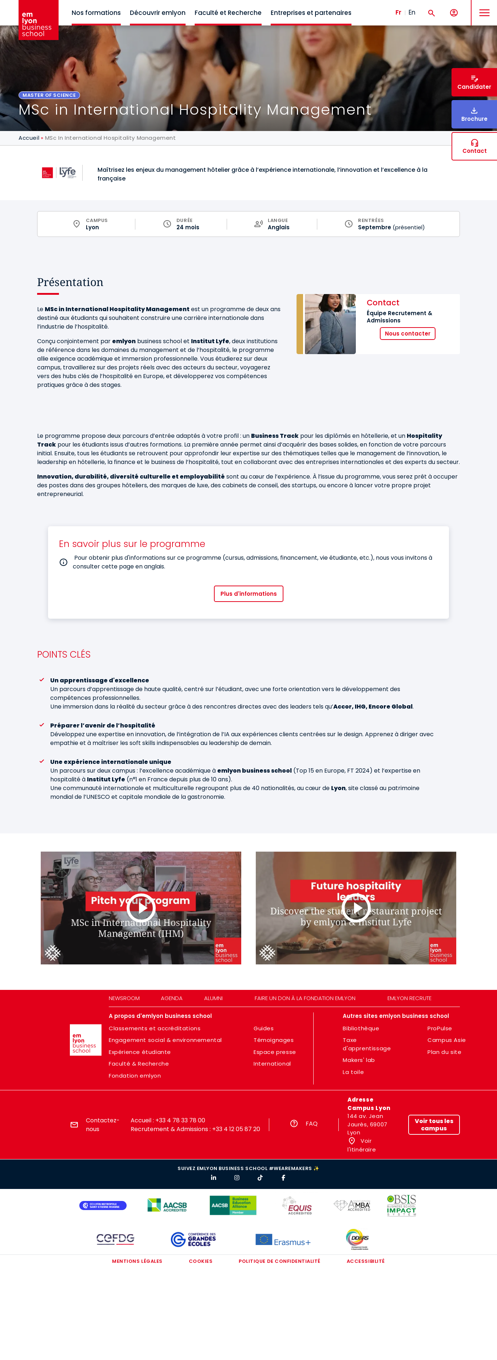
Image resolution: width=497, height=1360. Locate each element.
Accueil (29, 138)
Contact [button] (474, 151)
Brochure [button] (474, 119)
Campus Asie (447, 1040)
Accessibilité (366, 1261)
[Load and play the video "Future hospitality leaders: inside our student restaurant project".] (356, 908)
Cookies (201, 1261)
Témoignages (274, 1040)
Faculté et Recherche (228, 12)
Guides (264, 1028)
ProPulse (440, 1028)
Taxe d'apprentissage (367, 1044)
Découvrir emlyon (158, 12)
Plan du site (444, 1052)
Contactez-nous (103, 1124)
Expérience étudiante (140, 1052)
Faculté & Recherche (139, 1063)
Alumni (213, 998)
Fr (398, 12)
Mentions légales (137, 1261)
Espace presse (275, 1052)
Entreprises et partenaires (311, 12)
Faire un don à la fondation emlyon (305, 998)
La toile (353, 1072)
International (272, 1063)
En (412, 12)
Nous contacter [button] (407, 333)
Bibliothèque (361, 1028)
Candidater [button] (474, 87)
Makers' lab (359, 1060)
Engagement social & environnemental (165, 1040)
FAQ (312, 1123)
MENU (482, 7)
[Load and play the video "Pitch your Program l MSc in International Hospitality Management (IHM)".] (141, 908)
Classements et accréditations (154, 1028)
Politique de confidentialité (280, 1261)
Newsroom (124, 998)
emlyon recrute (409, 998)
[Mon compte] (454, 13)
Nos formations (96, 12)
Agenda (172, 998)
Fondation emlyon (135, 1075)
